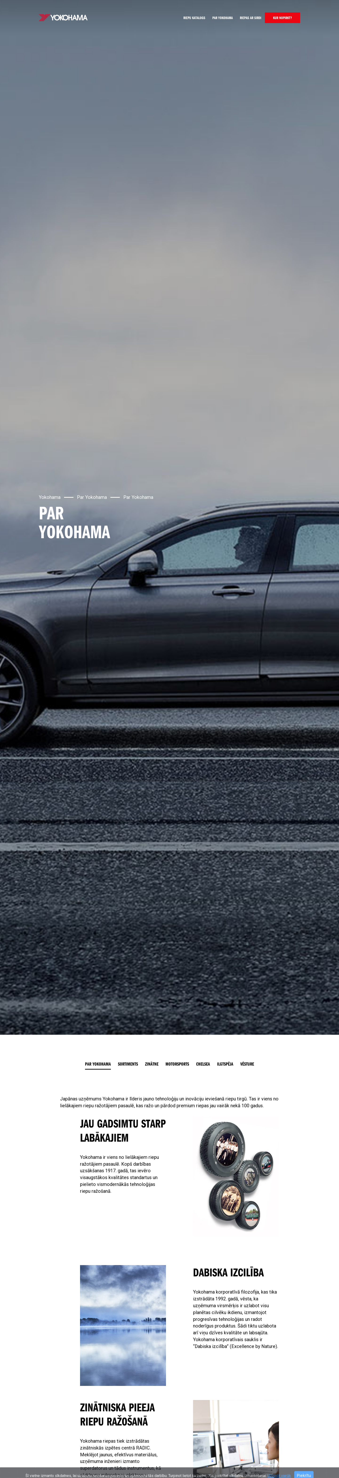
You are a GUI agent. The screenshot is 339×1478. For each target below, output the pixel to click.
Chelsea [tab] (203, 1064)
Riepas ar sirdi (250, 17)
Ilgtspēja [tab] (225, 1064)
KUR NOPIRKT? (282, 17)
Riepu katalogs (194, 17)
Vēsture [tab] (247, 1064)
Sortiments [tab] (128, 1064)
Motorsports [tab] (177, 1064)
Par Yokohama (222, 17)
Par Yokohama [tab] (98, 1064)
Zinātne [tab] (151, 1064)
